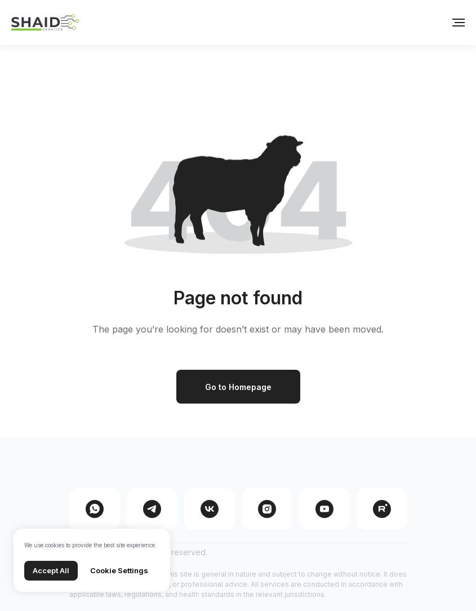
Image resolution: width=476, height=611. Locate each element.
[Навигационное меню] (458, 22)
